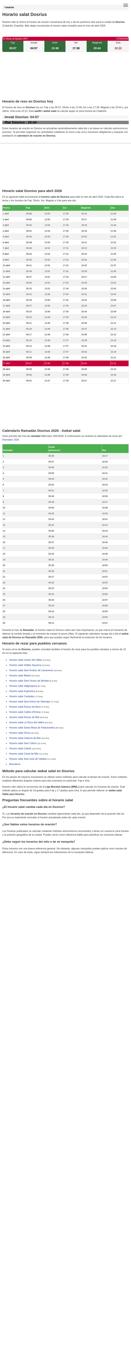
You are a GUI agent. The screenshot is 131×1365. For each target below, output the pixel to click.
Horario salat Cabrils (20, 748)
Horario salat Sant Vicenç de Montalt (29, 681)
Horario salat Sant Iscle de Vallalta (27, 759)
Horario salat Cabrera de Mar (25, 738)
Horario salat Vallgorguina (23, 686)
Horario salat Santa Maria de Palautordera (32, 727)
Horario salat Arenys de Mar (24, 717)
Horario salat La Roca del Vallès (26, 722)
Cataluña (9, 7)
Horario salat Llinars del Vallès (25, 660)
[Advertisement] (65, 78)
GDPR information (12, 868)
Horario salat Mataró (20, 675)
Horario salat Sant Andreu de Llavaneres (31, 670)
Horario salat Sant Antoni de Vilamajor (30, 701)
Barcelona (14, 764)
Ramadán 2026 (10, 439)
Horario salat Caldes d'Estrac (25, 712)
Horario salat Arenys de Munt (25, 707)
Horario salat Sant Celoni (22, 743)
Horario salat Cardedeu (21, 696)
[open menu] (125, 5)
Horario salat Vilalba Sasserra (25, 665)
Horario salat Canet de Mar (24, 754)
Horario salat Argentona (22, 691)
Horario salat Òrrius (19, 733)
